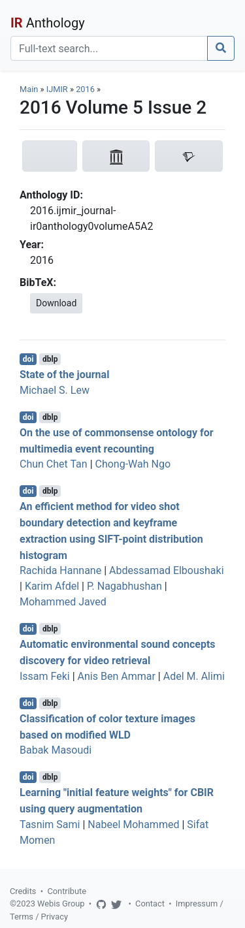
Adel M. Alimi (194, 676)
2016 (85, 89)
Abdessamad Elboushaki (166, 570)
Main (29, 89)
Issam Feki (45, 676)
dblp (49, 359)
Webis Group (61, 903)
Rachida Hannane (60, 570)
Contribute (66, 891)
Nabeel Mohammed (133, 824)
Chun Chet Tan (54, 464)
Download (56, 303)
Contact (150, 903)
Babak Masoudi (55, 750)
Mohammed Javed (63, 602)
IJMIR (57, 89)
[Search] (109, 48)
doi (28, 359)
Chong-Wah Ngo (133, 464)
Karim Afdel (52, 586)
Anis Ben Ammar (116, 676)
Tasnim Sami (50, 824)
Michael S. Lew (55, 390)
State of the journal (64, 374)
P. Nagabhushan (124, 586)
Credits (23, 891)
